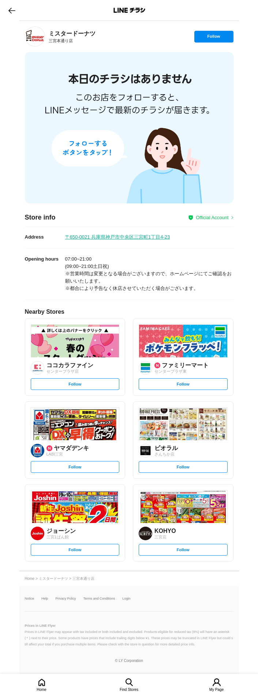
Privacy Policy (66, 598)
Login (127, 598)
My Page (216, 690)
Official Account (212, 217)
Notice (29, 598)
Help (44, 598)
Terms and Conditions (99, 598)
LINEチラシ (130, 10)
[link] (35, 36)
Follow (213, 38)
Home (41, 690)
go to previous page (12, 10)
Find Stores (129, 690)
